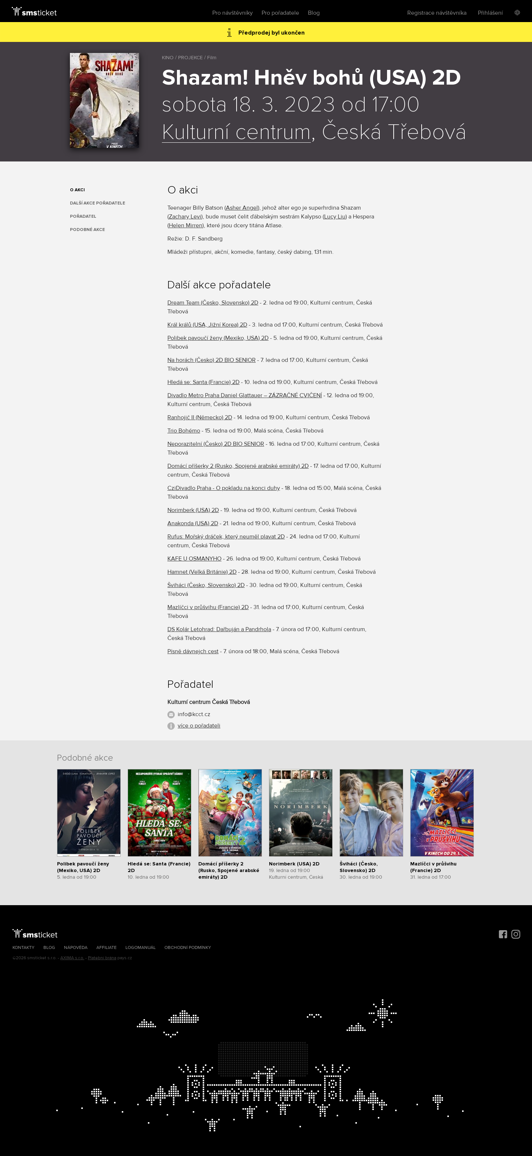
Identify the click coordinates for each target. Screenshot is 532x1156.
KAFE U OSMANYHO (194, 558)
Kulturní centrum (236, 133)
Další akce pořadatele (97, 203)
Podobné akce (87, 229)
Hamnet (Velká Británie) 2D (202, 572)
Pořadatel (83, 216)
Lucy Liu (334, 216)
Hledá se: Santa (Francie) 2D (203, 382)
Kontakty (24, 947)
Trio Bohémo (183, 430)
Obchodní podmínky (187, 947)
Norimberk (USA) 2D (193, 510)
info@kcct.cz (194, 714)
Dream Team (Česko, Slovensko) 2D (212, 302)
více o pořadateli (199, 725)
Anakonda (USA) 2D (192, 523)
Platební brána (102, 958)
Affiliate (106, 947)
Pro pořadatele (280, 13)
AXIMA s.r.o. (72, 958)
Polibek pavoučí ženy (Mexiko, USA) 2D (218, 338)
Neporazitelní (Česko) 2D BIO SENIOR (215, 444)
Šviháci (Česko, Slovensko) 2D (206, 585)
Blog (314, 13)
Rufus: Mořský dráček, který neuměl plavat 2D (226, 536)
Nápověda (76, 947)
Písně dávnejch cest (193, 651)
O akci (77, 190)
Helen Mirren (185, 225)
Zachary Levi (185, 216)
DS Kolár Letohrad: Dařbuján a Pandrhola (219, 629)
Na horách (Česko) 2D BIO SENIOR (211, 360)
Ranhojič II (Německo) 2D (199, 417)
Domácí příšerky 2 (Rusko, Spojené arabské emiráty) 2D (238, 466)
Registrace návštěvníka (437, 13)
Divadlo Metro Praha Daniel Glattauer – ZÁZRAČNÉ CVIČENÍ (244, 395)
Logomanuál (140, 947)
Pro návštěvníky (232, 13)
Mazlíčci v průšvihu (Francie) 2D (208, 607)
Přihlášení (490, 13)
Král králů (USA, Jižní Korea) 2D (207, 324)
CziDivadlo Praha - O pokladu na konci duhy (223, 488)
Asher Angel (242, 207)
